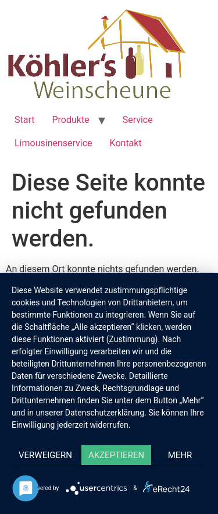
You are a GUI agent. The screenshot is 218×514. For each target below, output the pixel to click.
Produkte (70, 119)
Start (24, 119)
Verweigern (45, 455)
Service (138, 119)
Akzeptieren (116, 455)
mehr (180, 455)
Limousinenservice (53, 143)
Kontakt (126, 143)
